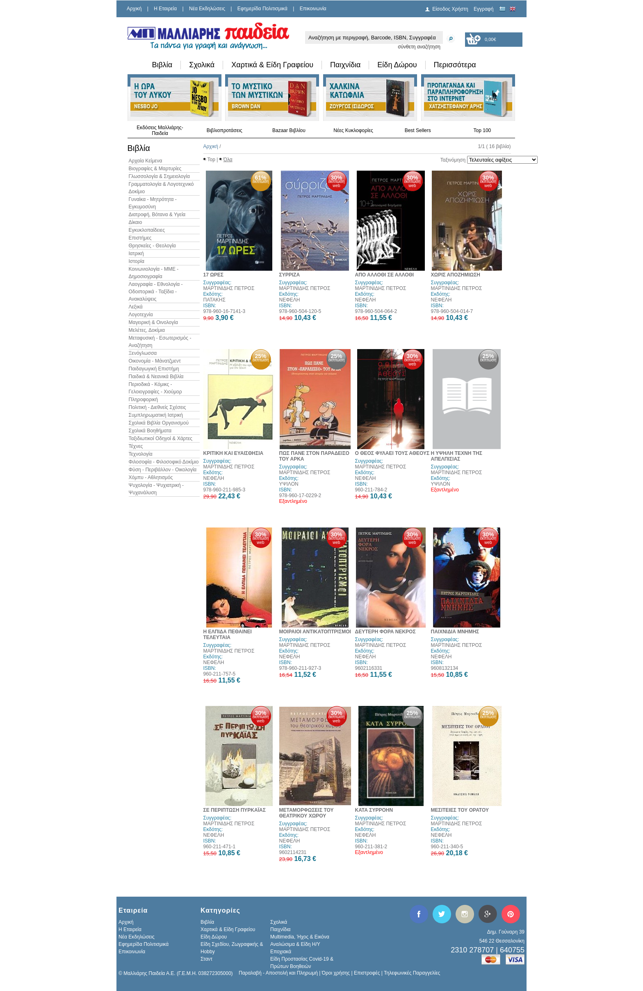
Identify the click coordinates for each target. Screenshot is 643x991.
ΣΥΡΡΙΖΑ (289, 275)
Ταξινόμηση (452, 160)
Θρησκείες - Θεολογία (152, 246)
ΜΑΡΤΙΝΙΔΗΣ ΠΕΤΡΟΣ (229, 288)
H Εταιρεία (165, 8)
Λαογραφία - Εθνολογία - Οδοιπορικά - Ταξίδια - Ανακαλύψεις (156, 291)
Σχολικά (201, 65)
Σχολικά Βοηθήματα (150, 431)
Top (211, 159)
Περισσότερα (455, 65)
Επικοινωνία (313, 8)
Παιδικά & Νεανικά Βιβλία (156, 376)
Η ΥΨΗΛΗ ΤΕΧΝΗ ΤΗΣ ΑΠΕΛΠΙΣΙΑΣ (456, 456)
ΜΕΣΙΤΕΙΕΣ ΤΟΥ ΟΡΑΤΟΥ (460, 810)
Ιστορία (136, 261)
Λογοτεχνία (141, 314)
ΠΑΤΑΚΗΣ (214, 300)
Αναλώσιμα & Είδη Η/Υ (295, 944)
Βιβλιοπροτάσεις (224, 130)
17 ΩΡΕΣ (213, 275)
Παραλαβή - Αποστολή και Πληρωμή (278, 973)
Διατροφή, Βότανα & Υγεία (157, 214)
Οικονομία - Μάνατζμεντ (155, 361)
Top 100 (482, 130)
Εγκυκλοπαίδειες (147, 230)
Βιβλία (162, 65)
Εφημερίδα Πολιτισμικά (262, 8)
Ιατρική (136, 253)
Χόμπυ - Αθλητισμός (151, 477)
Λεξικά (136, 307)
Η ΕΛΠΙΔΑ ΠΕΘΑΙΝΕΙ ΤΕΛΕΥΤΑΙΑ (227, 634)
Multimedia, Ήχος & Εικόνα (299, 937)
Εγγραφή (483, 9)
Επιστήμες (140, 238)
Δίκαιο (135, 222)
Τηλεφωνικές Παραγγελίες (412, 973)
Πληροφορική (143, 399)
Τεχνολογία (141, 454)
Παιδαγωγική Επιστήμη (154, 369)
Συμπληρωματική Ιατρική (156, 415)
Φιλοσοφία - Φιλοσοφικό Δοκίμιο (164, 462)
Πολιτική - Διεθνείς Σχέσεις (157, 407)
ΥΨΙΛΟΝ (289, 484)
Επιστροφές (367, 973)
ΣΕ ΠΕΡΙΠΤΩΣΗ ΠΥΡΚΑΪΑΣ (234, 810)
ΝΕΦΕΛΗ (289, 300)
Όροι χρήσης (336, 973)
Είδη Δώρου (397, 65)
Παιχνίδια (345, 65)
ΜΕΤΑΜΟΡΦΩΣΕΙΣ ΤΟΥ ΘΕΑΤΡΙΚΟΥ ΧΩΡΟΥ (306, 813)
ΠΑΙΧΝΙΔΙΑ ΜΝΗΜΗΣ (455, 632)
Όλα (228, 159)
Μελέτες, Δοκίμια (147, 330)
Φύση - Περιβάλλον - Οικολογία (163, 470)
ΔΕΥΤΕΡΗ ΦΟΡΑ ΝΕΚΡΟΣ (385, 632)
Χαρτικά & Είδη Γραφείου (272, 65)
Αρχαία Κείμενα (145, 161)
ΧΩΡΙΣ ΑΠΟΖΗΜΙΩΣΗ (456, 275)
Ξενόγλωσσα (143, 353)
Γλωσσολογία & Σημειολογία (159, 176)
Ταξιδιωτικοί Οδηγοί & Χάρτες (161, 438)
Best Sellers (418, 130)
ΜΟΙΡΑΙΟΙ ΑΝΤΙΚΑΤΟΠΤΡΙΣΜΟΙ (315, 632)
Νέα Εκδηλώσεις (207, 8)
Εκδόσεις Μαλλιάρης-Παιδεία (160, 130)
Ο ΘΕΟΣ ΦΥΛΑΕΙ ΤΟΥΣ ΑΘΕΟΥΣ (392, 453)
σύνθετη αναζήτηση (419, 47)
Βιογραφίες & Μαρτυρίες (155, 168)
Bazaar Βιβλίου (289, 130)
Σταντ (206, 959)
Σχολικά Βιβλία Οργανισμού (159, 423)
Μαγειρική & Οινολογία (153, 322)
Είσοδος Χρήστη (450, 9)
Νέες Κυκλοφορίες (353, 130)
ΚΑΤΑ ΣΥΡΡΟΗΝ (374, 810)
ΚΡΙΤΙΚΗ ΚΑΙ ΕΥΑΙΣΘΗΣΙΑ (233, 453)
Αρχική (134, 8)
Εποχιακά (280, 951)
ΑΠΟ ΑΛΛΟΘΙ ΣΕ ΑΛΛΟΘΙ (384, 275)
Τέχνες (136, 446)
